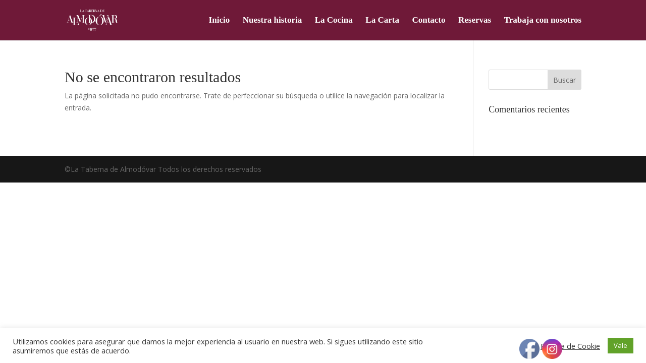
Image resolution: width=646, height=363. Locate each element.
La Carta (382, 21)
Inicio (219, 21)
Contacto (428, 21)
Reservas (474, 21)
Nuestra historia (272, 21)
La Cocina (334, 21)
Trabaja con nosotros (542, 21)
